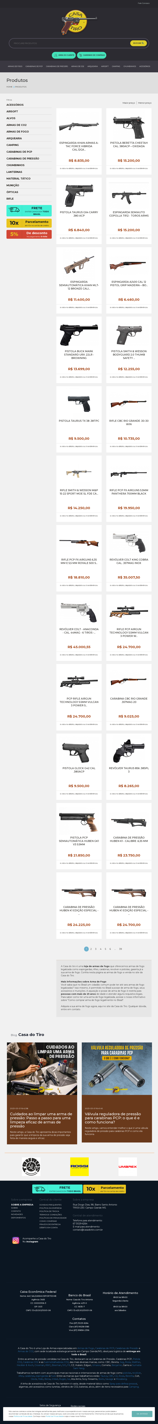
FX (68, 1365)
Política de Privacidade (23, 1416)
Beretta (129, 1376)
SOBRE (14, 1208)
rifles (21, 1376)
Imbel (55, 1379)
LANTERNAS (14, 172)
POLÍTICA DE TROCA (49, 1211)
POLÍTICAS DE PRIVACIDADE (53, 1218)
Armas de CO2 (25, 1351)
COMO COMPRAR (48, 1221)
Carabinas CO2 (30, 1362)
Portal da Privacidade (54, 1416)
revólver (136, 1373)
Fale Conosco (144, 3)
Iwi (68, 1379)
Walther (136, 1362)
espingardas (42, 1376)
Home (9, 87)
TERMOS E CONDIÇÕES (51, 1214)
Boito (101, 1379)
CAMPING (116, 66)
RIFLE (10, 198)
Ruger (62, 1379)
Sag (122, 1362)
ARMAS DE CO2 (77, 66)
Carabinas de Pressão (126, 1348)
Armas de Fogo (85, 1348)
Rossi (128, 1362)
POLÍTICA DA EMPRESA (51, 1208)
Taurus (104, 1376)
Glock (34, 1379)
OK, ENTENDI (142, 1414)
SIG (64, 1365)
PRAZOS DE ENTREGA (50, 1224)
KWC (48, 1365)
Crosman (39, 1365)
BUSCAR (138, 43)
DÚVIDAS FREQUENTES (50, 1205)
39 (120, 949)
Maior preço (129, 103)
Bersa (47, 1379)
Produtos (19, 87)
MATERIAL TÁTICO (18, 178)
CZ (116, 1376)
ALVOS (10, 118)
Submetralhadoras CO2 (56, 1362)
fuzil (53, 1376)
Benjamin (117, 1365)
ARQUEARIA (92, 66)
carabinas (30, 1376)
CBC (111, 1376)
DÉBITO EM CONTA (49, 1227)
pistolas (127, 1373)
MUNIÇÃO (12, 185)
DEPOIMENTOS (18, 1218)
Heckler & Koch (25, 1365)
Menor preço (145, 103)
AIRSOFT (105, 66)
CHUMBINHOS (130, 66)
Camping (134, 1386)
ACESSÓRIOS (144, 66)
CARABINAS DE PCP (34, 66)
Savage (109, 1379)
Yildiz (40, 1379)
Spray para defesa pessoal (123, 1383)
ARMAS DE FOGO (15, 66)
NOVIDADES (17, 1214)
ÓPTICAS (12, 192)
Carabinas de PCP (104, 1348)
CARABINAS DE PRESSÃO (57, 66)
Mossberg (121, 1379)
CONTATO (16, 1211)
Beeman (56, 1365)
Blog (14, 1035)
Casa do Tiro (31, 1034)
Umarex (96, 1365)
